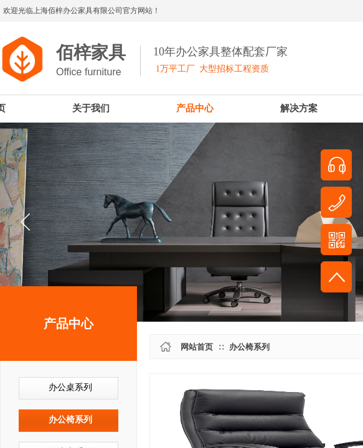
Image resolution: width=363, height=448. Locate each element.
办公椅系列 (70, 419)
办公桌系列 (70, 387)
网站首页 (197, 347)
